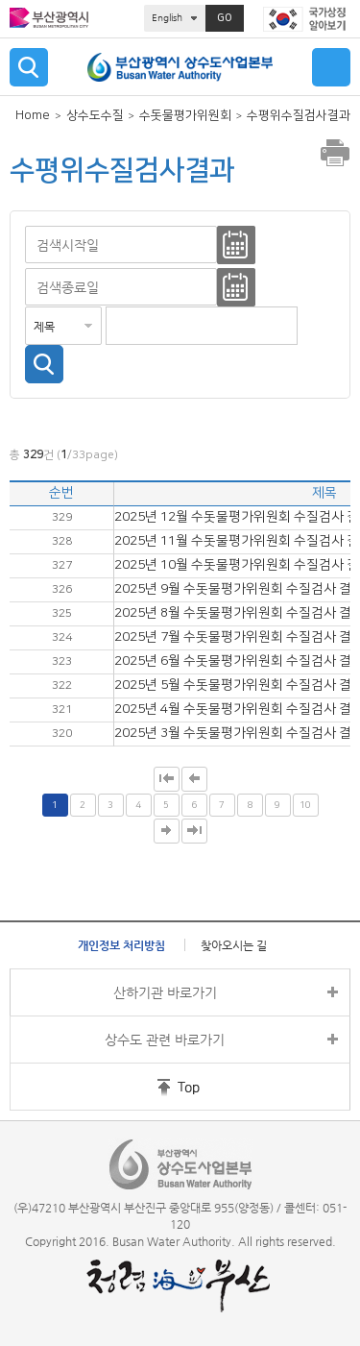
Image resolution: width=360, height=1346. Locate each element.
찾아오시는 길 (234, 945)
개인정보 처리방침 (121, 945)
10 (305, 805)
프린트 (335, 152)
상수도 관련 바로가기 (165, 1039)
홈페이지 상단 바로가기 (151, 1086)
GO (224, 18)
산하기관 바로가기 (165, 992)
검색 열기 (29, 67)
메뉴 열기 (331, 67)
